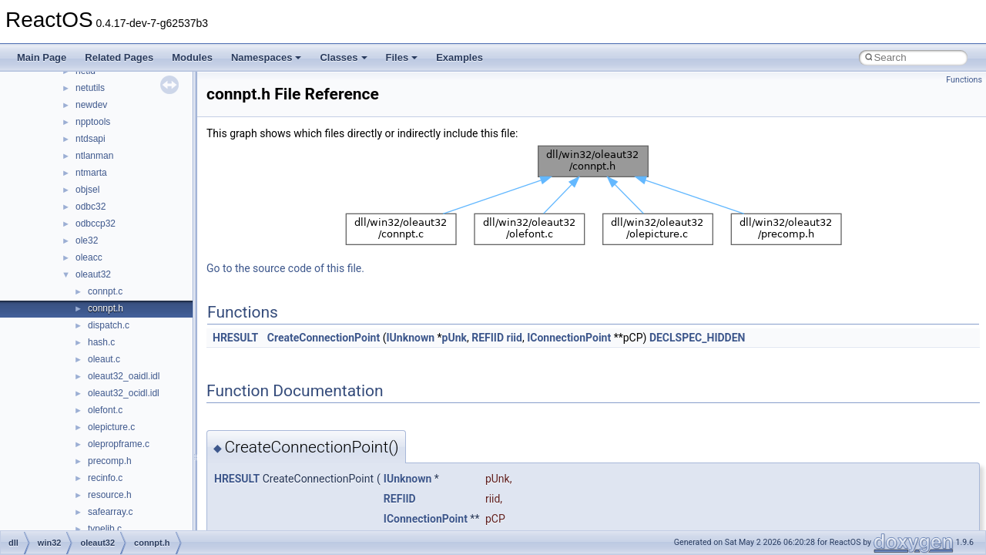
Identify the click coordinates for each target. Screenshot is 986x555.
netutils (90, 87)
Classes (343, 57)
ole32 (86, 240)
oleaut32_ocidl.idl (123, 393)
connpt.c (105, 291)
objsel (87, 189)
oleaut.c (104, 359)
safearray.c (110, 511)
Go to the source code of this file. (285, 268)
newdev (91, 104)
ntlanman (94, 155)
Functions (964, 80)
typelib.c (105, 528)
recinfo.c (105, 478)
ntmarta (91, 172)
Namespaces (266, 57)
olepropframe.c (118, 444)
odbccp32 (95, 223)
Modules (192, 57)
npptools (92, 121)
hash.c (101, 342)
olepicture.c (111, 427)
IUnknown (410, 337)
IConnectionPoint (569, 337)
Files (402, 57)
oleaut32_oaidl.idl (123, 376)
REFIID (487, 337)
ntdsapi (90, 138)
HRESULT (235, 337)
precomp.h (110, 461)
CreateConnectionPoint (323, 337)
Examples (459, 57)
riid (514, 337)
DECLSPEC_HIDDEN (697, 337)
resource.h (110, 494)
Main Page (41, 57)
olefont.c (105, 410)
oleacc (88, 257)
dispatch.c (108, 325)
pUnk (454, 337)
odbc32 (90, 206)
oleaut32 (93, 274)
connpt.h (105, 308)
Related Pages (119, 57)
